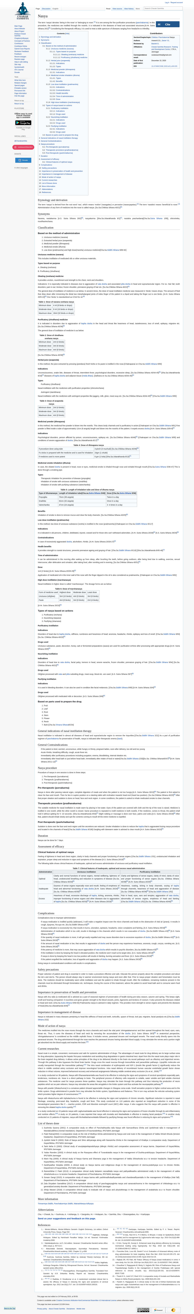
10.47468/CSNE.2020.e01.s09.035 (164, 66)
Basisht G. (155, 44)
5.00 (46, 1253)
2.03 (56, 1234)
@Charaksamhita (20, 141)
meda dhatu (88, 376)
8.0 (46, 1278)
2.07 (70, 1234)
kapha (83, 323)
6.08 (72, 1262)
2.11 (83, 1234)
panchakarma (142, 22)
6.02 (52, 1262)
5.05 (62, 1253)
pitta (123, 284)
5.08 (71, 1253)
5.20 (44, 1256)
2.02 (53, 1234)
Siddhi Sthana (113, 250)
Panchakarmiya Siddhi (63, 1203)
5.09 (74, 1253)
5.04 (58, 1253)
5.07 (68, 1253)
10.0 (118, 1234)
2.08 (73, 1234)
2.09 (76, 1234)
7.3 (54, 1270)
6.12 (86, 1262)
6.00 (46, 1262)
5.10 (78, 1253)
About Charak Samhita (57, 1309)
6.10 (79, 1262)
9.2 (124, 1228)
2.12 (87, 1234)
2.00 (46, 1234)
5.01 (49, 1253)
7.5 (59, 1270)
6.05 (62, 1262)
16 (171, 1116)
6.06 (66, 1262)
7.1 (48, 1270)
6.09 (76, 1262)
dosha (127, 284)
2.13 (90, 1234)
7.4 (56, 1270)
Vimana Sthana (62, 725)
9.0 (118, 1228)
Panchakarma (164, 37)
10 (87, 1042)
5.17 (100, 1253)
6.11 (83, 1262)
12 (160, 1071)
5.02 (52, 1253)
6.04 (59, 1262)
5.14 (90, 1253)
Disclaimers (71, 1309)
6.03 (56, 1262)
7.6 (61, 1270)
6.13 (89, 1262)
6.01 (49, 1262)
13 (80, 1093)
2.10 (80, 1234)
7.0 (46, 1270)
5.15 (94, 1253)
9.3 (127, 1228)
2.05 (63, 1234)
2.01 (49, 1234)
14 (74, 1106)
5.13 (87, 1253)
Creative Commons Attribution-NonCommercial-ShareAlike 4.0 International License (86, 1300)
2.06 (66, 1234)
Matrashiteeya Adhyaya (83, 1203)
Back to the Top (9, 1308)
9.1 (121, 1228)
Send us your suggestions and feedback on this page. (67, 1218)
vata (60, 674)
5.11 (81, 1253)
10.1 (121, 1234)
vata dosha (102, 284)
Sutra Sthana (156, 218)
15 (163, 1113)
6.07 (69, 1262)
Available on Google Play (23, 129)
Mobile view (81, 1309)
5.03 (55, 1253)
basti (120, 739)
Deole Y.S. (165, 41)
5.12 (84, 1253)
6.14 (92, 1262)
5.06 (65, 1253)
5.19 (106, 1253)
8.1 (49, 1278)
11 (85, 1064)
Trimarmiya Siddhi (45, 1203)
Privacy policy (42, 1309)
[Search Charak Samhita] (163, 8)
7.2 (51, 1270)
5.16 (97, 1253)
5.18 (103, 1253)
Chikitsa (154, 37)
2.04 (59, 1234)
